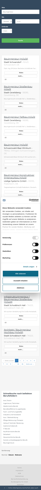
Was (3, 7)
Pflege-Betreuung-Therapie (13, 420)
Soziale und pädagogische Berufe (15, 440)
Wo (3, 17)
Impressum (19, 470)
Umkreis (5, 26)
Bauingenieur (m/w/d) (16, 59)
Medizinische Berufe (10, 406)
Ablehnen (20, 288)
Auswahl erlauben (20, 281)
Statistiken (20, 484)
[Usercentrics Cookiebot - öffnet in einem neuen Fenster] (29, 200)
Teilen (21, 72)
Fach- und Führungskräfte (12, 412)
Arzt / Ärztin (7, 400)
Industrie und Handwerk (12, 414)
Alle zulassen (20, 274)
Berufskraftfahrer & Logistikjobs (14, 409)
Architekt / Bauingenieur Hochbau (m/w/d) (17, 331)
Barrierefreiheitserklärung (19, 479)
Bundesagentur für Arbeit (19, 482)
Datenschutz (19, 476)
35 (18, 364)
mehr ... (20, 76)
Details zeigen (28, 267)
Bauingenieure (8, 443)
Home (19, 468)
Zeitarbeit (6, 434)
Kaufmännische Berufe (11, 431)
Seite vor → (30, 364)
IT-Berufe (6, 429)
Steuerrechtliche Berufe (11, 437)
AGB (19, 473)
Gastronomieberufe (10, 426)
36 (22, 364)
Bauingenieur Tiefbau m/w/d (19, 117)
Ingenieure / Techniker (11, 403)
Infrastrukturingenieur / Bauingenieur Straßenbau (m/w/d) (18, 299)
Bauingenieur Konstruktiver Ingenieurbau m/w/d (19, 176)
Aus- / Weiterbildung (10, 417)
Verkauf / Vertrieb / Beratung (13, 423)
